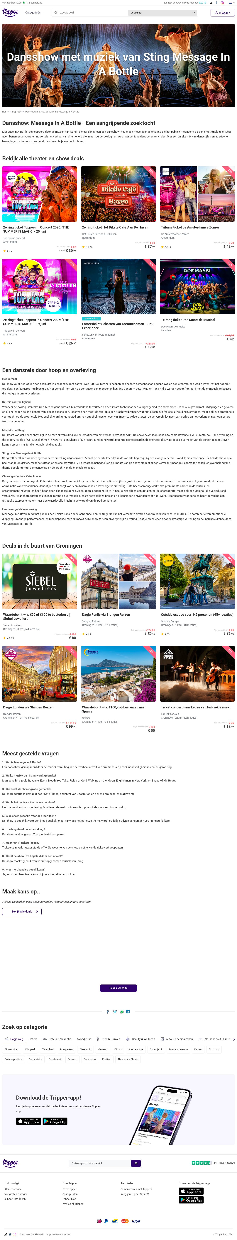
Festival (107, 1059)
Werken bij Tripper (72, 1203)
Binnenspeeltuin (179, 1049)
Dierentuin (86, 1049)
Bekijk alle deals (25, 911)
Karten (200, 1049)
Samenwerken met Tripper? (136, 1189)
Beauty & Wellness (140, 1039)
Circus (119, 1049)
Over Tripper (69, 1189)
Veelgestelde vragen (16, 1194)
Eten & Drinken (108, 1039)
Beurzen (73, 1059)
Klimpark (30, 1049)
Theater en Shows (128, 1059)
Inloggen (222, 13)
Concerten (90, 1059)
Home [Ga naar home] (5, 111)
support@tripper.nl (15, 1198)
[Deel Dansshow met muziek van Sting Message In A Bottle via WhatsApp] (122, 1011)
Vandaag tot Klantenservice (22, 3)
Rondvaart (55, 1059)
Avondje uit (84, 1039)
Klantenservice (12, 1189)
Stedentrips (36, 1059)
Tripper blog (69, 1198)
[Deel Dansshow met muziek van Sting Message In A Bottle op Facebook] (108, 1011)
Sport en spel (136, 1049)
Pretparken (66, 1049)
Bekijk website (118, 988)
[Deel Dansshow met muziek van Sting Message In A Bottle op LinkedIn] (128, 1011)
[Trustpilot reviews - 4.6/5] (213, 1163)
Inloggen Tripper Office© (135, 1194)
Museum (104, 1049)
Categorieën (32, 12)
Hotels (33, 1039)
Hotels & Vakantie (57, 1038)
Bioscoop (215, 1049)
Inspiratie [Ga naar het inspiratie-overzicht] (17, 111)
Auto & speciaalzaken (177, 1039)
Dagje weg (14, 1039)
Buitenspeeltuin (14, 1059)
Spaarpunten (70, 1194)
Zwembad (48, 1049)
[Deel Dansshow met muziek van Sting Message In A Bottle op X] (115, 1011)
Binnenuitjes (12, 1049)
